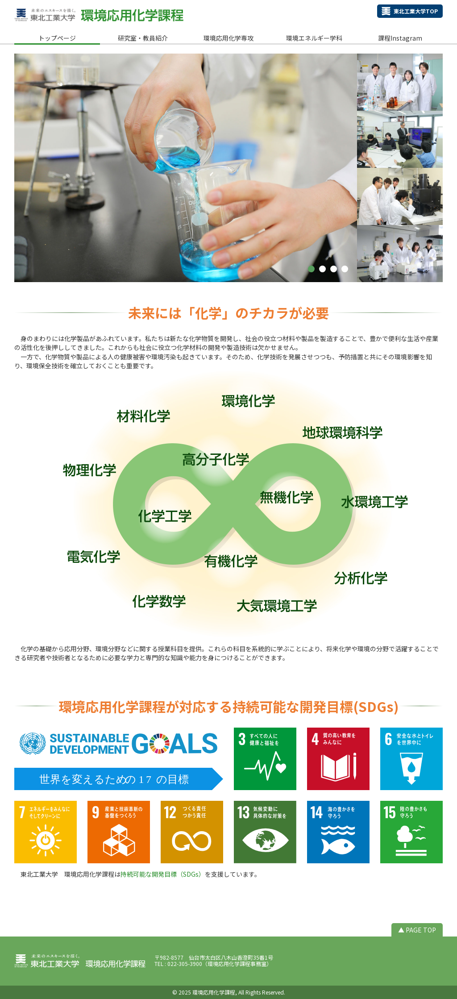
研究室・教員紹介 (143, 37)
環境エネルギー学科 (314, 37)
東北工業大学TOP (416, 11)
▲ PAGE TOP (417, 929)
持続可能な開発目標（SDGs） (162, 874)
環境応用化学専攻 (228, 37)
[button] (311, 269)
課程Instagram (400, 37)
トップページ (57, 37)
